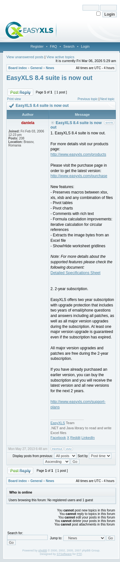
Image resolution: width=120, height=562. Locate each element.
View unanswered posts (25, 57)
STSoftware (64, 554)
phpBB (42, 550)
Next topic (107, 99)
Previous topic (87, 99)
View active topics (60, 57)
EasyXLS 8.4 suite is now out (49, 77)
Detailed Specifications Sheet (75, 273)
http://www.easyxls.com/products (78, 154)
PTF (79, 554)
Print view (14, 99)
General (36, 68)
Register (37, 46)
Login (85, 46)
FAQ (53, 46)
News (50, 68)
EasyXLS (58, 423)
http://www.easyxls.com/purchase (79, 176)
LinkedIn (88, 437)
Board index (17, 68)
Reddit (75, 437)
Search (69, 46)
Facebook (58, 437)
